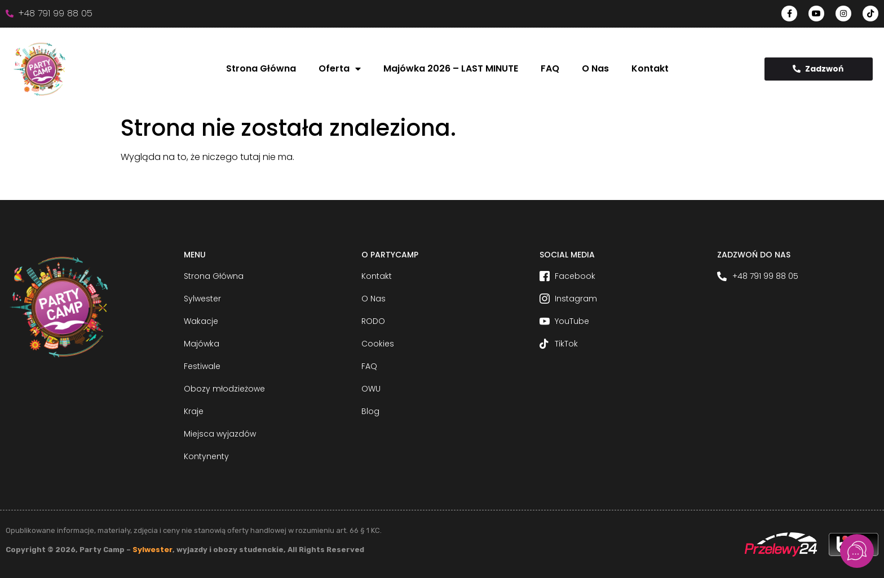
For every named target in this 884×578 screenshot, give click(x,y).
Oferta (340, 69)
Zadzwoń (818, 68)
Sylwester (152, 549)
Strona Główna (261, 68)
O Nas (595, 68)
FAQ (550, 68)
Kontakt (650, 68)
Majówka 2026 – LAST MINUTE (450, 68)
